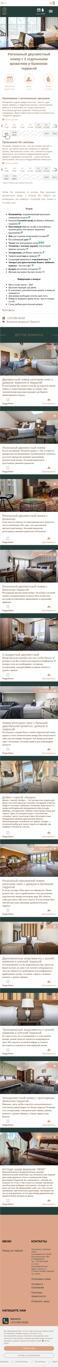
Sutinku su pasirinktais (29, 1355)
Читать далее (10, 119)
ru (3, 3)
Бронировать (49, 401)
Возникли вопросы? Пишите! (23, 321)
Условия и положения (37, 1286)
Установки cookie (41, 1279)
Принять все (29, 1348)
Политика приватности (38, 1294)
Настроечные (38, 1362)
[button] (4, 33)
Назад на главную (12, 1250)
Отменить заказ (40, 1301)
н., (41, 11)
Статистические (20, 1362)
